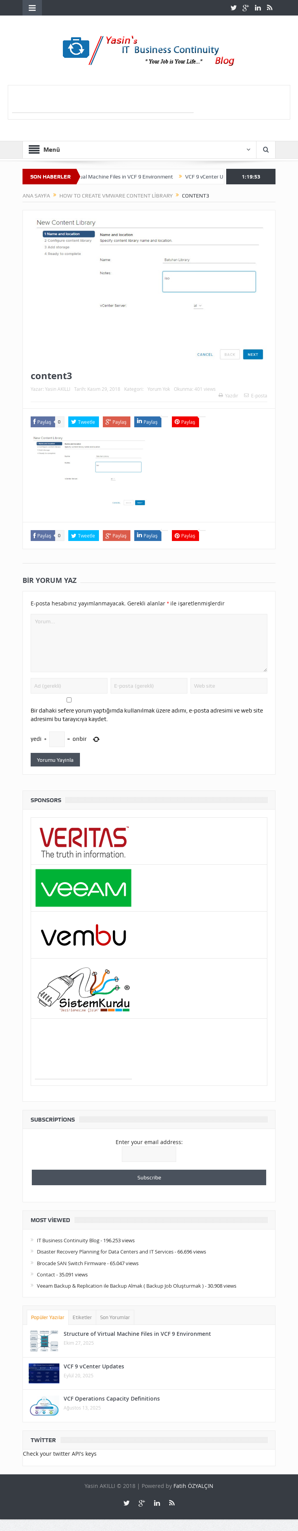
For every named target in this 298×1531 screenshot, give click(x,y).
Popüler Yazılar (47, 1317)
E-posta (255, 395)
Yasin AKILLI (57, 389)
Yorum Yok (158, 389)
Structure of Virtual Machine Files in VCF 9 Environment (114, 176)
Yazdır (228, 395)
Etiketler (82, 1317)
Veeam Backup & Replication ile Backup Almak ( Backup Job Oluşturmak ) (120, 1285)
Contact (46, 1274)
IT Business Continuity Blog (68, 1240)
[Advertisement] (103, 101)
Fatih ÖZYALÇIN (193, 1485)
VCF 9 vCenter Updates (220, 176)
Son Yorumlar (115, 1317)
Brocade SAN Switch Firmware (71, 1263)
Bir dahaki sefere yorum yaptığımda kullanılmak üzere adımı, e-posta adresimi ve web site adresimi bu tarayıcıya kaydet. (147, 715)
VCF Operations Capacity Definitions (112, 1398)
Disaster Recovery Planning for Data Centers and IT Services (105, 1251)
